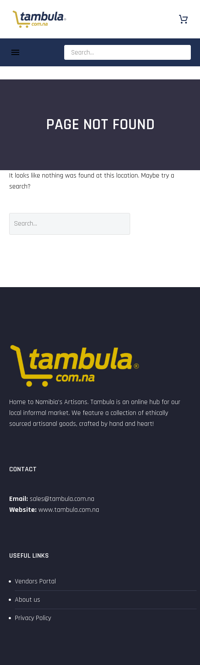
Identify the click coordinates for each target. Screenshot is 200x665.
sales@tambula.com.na (61, 499)
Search (167, 223)
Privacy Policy (33, 618)
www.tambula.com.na (68, 509)
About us (27, 599)
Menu (15, 52)
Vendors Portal (35, 581)
